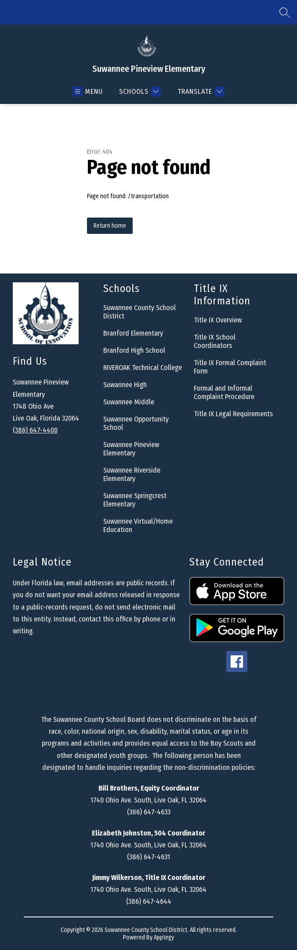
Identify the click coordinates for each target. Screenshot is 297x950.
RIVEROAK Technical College (142, 367)
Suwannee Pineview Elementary (131, 448)
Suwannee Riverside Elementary (131, 474)
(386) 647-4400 (35, 430)
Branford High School (134, 350)
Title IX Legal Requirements (233, 414)
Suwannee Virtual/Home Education (138, 525)
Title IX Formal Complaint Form (230, 367)
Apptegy (164, 937)
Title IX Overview (218, 320)
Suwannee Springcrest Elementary (135, 500)
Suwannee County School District (139, 311)
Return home (110, 225)
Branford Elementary (133, 333)
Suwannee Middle (128, 402)
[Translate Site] (200, 91)
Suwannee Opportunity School (136, 423)
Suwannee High (125, 385)
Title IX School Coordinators (214, 341)
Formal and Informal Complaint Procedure (224, 392)
